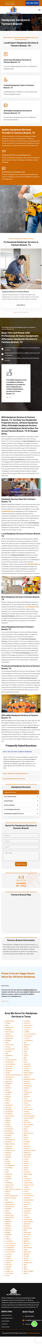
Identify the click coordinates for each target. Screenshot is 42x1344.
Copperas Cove (29, 1180)
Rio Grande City (10, 1135)
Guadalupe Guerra (29, 1074)
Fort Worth (27, 1100)
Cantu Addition (28, 1217)
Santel (7, 1098)
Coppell (26, 1182)
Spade (7, 1085)
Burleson (26, 1221)
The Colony (9, 1061)
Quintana (8, 1150)
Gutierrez (27, 1072)
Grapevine (27, 1079)
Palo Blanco (9, 1178)
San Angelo (9, 1109)
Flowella (26, 1107)
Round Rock (9, 1124)
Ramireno (8, 1148)
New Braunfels (10, 1199)
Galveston (27, 1092)
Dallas (25, 1172)
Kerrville (26, 1044)
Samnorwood (9, 1111)
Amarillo (26, 1256)
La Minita (26, 1027)
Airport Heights (28, 1266)
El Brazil (26, 1139)
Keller (25, 1046)
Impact (26, 1051)
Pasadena (8, 1174)
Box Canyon (27, 1230)
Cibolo (26, 1202)
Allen (25, 1262)
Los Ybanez (9, 1236)
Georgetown (28, 1087)
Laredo (7, 1271)
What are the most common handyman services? (17, 750)
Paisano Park (9, 1180)
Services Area (5, 1322)
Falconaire (27, 1118)
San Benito (8, 1105)
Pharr (7, 1167)
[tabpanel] (21, 276)
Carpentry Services (6, 1310)
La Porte (26, 1025)
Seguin (7, 1094)
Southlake (8, 1087)
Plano (7, 1165)
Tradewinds (9, 1051)
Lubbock (8, 1234)
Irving (25, 1049)
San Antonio (9, 1107)
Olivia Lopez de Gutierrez (13, 1184)
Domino (26, 1154)
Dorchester (27, 1152)
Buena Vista (27, 1223)
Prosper (7, 1159)
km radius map (21, 910)
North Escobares (10, 1193)
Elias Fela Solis (28, 1128)
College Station (28, 1195)
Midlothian (8, 1217)
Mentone (8, 1223)
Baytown (26, 1241)
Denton (26, 1161)
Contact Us (4, 1319)
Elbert (25, 1130)
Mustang (8, 1204)
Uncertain (8, 1046)
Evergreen (27, 1122)
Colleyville (27, 1193)
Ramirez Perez (10, 1146)
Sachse (7, 1118)
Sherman (8, 1092)
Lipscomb (8, 1260)
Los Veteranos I (10, 1241)
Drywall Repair (5, 1316)
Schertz (7, 1096)
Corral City (27, 1176)
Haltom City (27, 1070)
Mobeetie (8, 1208)
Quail (6, 1154)
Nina (6, 1195)
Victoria (7, 1042)
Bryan (25, 1225)
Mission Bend (9, 1212)
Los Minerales (9, 1245)
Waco (7, 1038)
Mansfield (8, 1230)
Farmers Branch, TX (31, 1319)
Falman (26, 1115)
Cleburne (26, 1199)
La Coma (27, 1033)
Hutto (25, 1055)
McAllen (7, 1228)
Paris (7, 1176)
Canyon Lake (28, 1215)
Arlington (26, 1249)
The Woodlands (10, 1059)
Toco (7, 1053)
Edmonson (27, 1141)
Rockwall (8, 1130)
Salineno (8, 1113)
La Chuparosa (28, 1036)
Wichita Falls (9, 1023)
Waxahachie (9, 1033)
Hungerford (27, 1061)
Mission (7, 1215)
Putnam (7, 1156)
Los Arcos (8, 1249)
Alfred (26, 1264)
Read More (21, 303)
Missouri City (9, 1210)
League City (9, 1266)
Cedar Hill (27, 1208)
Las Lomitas (9, 1269)
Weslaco (8, 1029)
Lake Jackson (28, 1021)
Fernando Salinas (29, 1111)
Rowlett (7, 1120)
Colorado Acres (29, 1191)
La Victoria (27, 1023)
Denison (26, 1163)
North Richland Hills (11, 1191)
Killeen (26, 1042)
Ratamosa (8, 1141)
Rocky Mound (9, 1128)
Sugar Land (8, 1077)
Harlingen (27, 1066)
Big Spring (27, 1234)
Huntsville (27, 1059)
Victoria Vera (9, 1040)
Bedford (26, 1236)
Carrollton (27, 1212)
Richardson (8, 1137)
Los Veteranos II (10, 1238)
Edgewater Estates (30, 1146)
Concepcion (27, 1189)
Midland (7, 1219)
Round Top (8, 1122)
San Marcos (9, 1100)
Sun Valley (8, 1074)
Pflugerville (8, 1169)
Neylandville (9, 1197)
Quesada (8, 1152)
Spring (7, 1081)
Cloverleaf (27, 1197)
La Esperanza (28, 1031)
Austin (26, 1245)
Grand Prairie (28, 1081)
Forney (26, 1102)
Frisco (26, 1094)
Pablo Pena (8, 1182)
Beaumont (27, 1238)
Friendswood (28, 1096)
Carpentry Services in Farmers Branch (15, 289)
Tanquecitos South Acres (13, 1070)
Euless (26, 1124)
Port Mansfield (10, 1161)
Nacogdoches (9, 1202)
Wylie (7, 1021)
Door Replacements (7, 1313)
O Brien (7, 1189)
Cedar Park (27, 1206)
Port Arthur (8, 1163)
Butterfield (27, 1219)
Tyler (6, 1049)
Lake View (27, 1018)
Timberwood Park (11, 1055)
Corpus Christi (28, 1178)
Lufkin (7, 1232)
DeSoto (26, 1159)
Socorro (8, 1090)
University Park (10, 1044)
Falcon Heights (28, 1120)
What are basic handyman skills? (15, 771)
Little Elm (8, 1258)
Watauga (8, 1036)
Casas (26, 1210)
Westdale (8, 1025)
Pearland (8, 1172)
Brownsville (27, 1228)
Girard (25, 1085)
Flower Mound (28, 1105)
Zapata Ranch (9, 1016)
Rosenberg (8, 1126)
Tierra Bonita (9, 1057)
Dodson (26, 1156)
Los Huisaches (10, 1247)
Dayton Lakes (28, 1169)
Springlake (8, 1079)
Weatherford (9, 1031)
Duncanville (27, 1150)
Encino (26, 1126)
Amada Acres (28, 1258)
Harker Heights (28, 1068)
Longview (8, 1251)
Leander (7, 1264)
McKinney (8, 1225)
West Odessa (9, 1027)
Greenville (27, 1077)
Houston (26, 1064)
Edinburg (26, 1143)
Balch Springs (28, 1243)
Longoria (8, 1253)
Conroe (26, 1187)
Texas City (8, 1064)
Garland (26, 1090)
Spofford (8, 1083)
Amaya (26, 1253)
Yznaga (7, 1018)
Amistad (26, 1251)
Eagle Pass (27, 1148)
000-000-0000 (32, 3)
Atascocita (27, 1247)
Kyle (25, 1038)
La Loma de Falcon (30, 1029)
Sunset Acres (9, 1072)
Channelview (28, 1204)
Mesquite (8, 1221)
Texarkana (8, 1066)
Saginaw (8, 1115)
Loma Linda (9, 1256)
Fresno (26, 1098)
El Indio (26, 1135)
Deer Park (27, 1167)
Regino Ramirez (10, 1139)
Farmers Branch (29, 1113)
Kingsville (27, 1040)
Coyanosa (27, 1174)
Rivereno (8, 1133)
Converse (27, 1184)
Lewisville (8, 1262)
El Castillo (27, 1137)
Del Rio (26, 1165)
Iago (25, 1053)
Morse (7, 1206)
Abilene (26, 1269)
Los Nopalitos (9, 1243)
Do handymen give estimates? (14, 776)
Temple (7, 1068)
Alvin (25, 1260)
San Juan (8, 1102)
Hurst (25, 1057)
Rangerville (8, 1143)
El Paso (26, 1133)
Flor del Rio (27, 1109)
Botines (26, 1232)
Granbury (26, 1083)
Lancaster (27, 1016)
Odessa (7, 1187)
